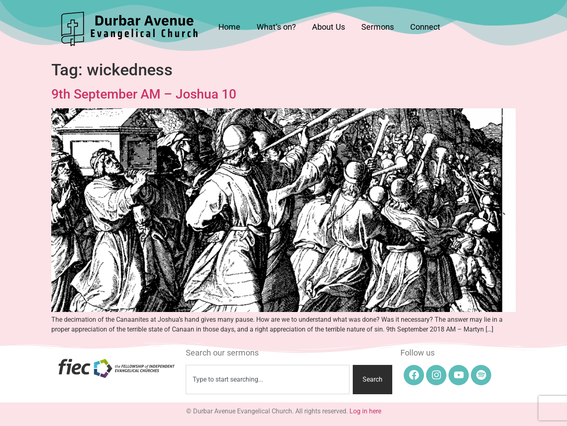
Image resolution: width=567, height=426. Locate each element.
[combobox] (268, 379)
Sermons (377, 27)
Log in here (365, 411)
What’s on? (276, 27)
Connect (425, 27)
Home (229, 27)
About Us (328, 27)
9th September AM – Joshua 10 (143, 94)
